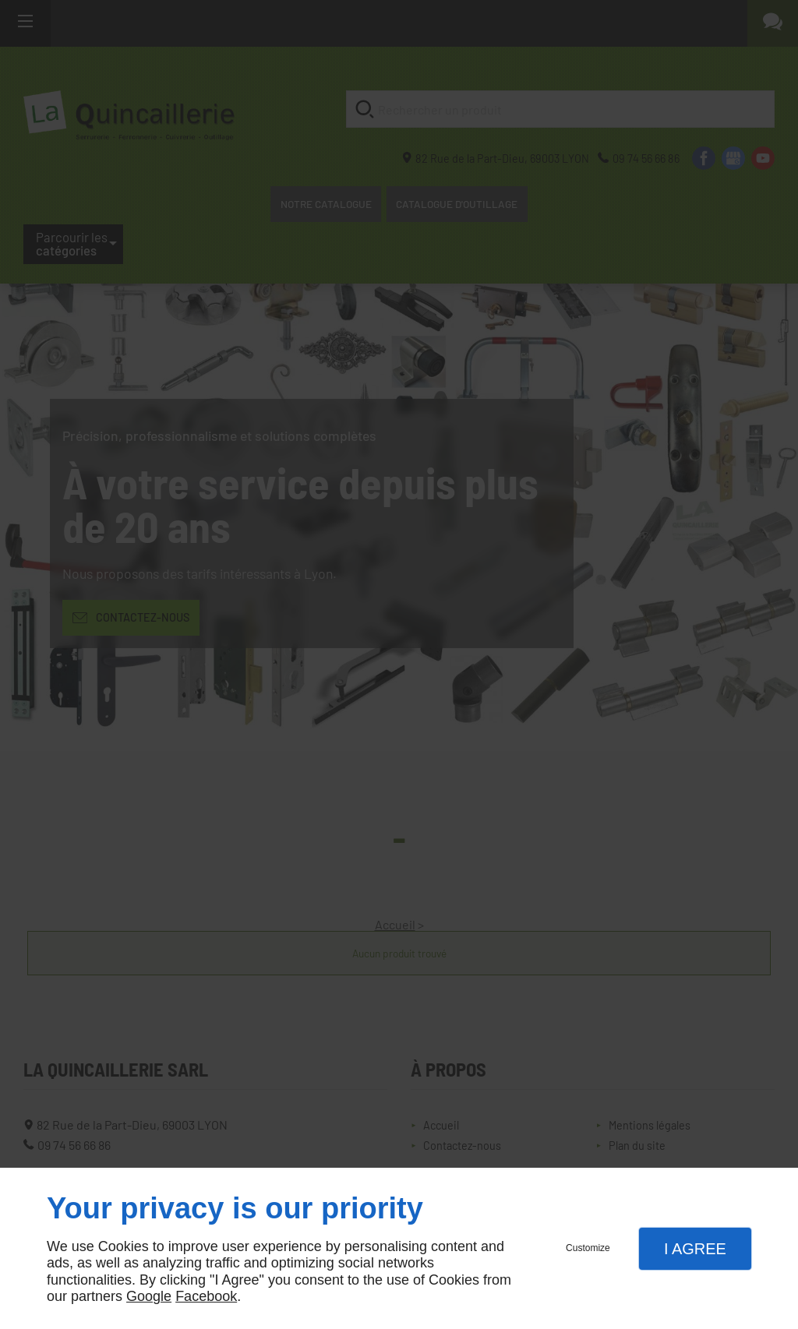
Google (148, 1296)
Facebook (206, 1296)
